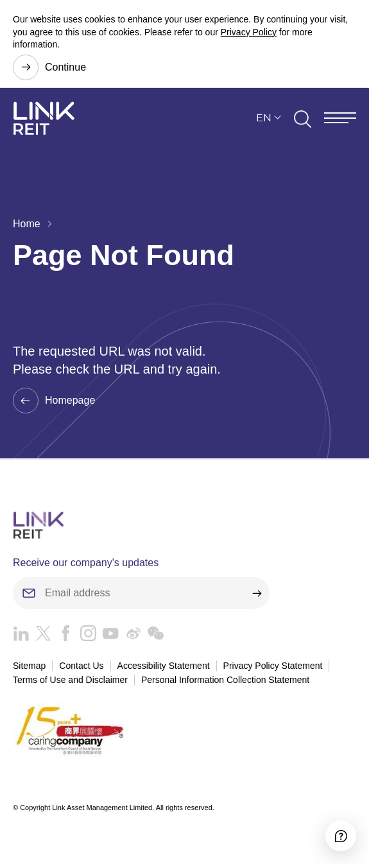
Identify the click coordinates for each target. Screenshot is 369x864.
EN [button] (263, 118)
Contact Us (81, 666)
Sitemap (29, 666)
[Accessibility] (340, 835)
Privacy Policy (249, 32)
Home (26, 223)
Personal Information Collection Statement (225, 680)
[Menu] (340, 117)
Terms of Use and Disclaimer (70, 680)
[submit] (257, 593)
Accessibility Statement (163, 666)
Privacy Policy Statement (273, 666)
